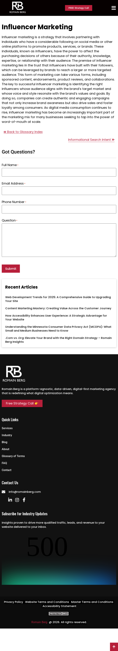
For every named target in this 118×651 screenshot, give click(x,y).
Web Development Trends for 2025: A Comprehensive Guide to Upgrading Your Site (58, 299)
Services (7, 428)
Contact (6, 470)
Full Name (10, 165)
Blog (4, 442)
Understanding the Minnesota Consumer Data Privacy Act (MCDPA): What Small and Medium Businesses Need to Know (58, 329)
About (5, 449)
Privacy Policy (13, 602)
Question (9, 220)
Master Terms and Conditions (92, 602)
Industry (7, 435)
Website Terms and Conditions (47, 602)
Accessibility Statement (59, 606)
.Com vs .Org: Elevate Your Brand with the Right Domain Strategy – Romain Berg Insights (58, 340)
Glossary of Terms (13, 456)
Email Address (13, 183)
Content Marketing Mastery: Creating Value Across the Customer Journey (58, 308)
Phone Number (14, 202)
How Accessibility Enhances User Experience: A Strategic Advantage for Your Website (56, 317)
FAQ (4, 463)
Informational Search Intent (91, 139)
